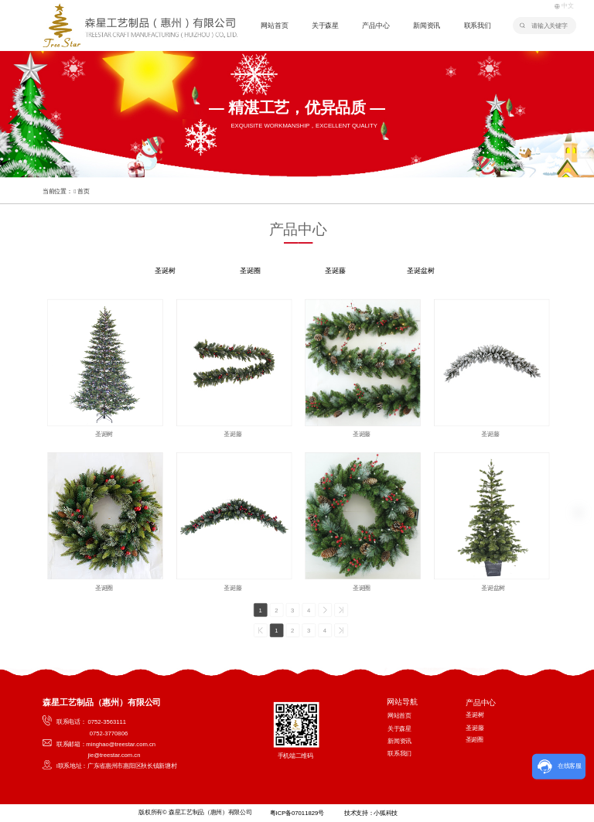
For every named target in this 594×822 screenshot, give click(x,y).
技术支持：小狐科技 (371, 813)
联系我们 (477, 25)
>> (341, 610)
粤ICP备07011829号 (296, 813)
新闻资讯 (426, 25)
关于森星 (325, 25)
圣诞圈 (250, 271)
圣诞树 (165, 271)
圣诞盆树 (420, 271)
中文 (563, 5)
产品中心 (375, 25)
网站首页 (274, 25)
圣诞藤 (335, 271)
